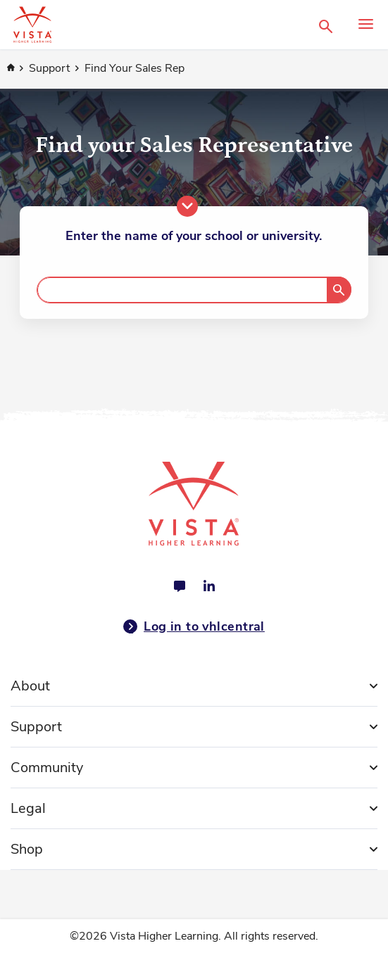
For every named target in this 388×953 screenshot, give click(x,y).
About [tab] (30, 685)
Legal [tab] (28, 808)
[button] (325, 24)
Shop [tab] (27, 849)
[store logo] (162, 24)
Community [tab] (47, 767)
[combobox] (193, 290)
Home (10, 68)
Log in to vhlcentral (194, 626)
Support (51, 68)
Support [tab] (36, 726)
